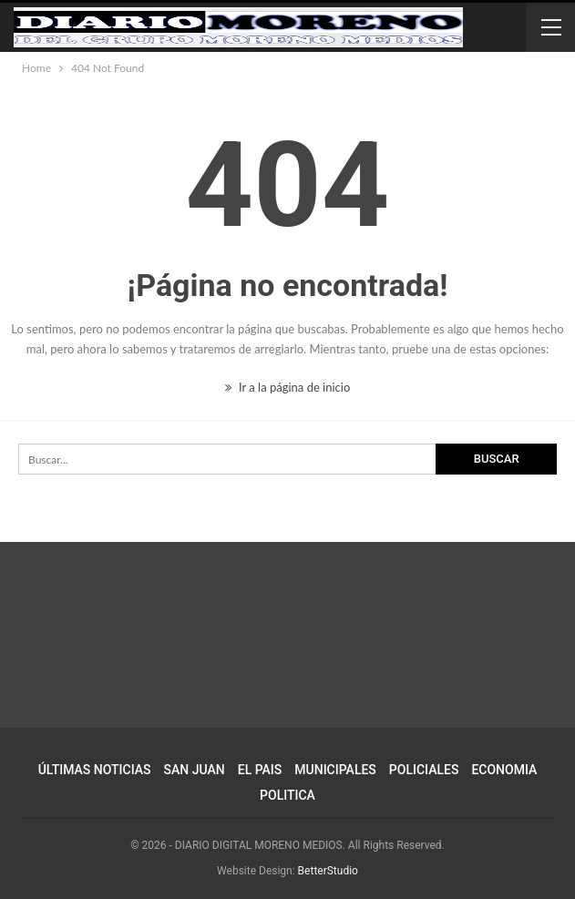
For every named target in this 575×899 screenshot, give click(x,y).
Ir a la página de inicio (288, 387)
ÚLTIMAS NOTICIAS (94, 769)
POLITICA (287, 795)
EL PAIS (260, 769)
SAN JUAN (194, 769)
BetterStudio (328, 870)
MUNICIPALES (335, 769)
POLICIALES (424, 769)
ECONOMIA (504, 769)
